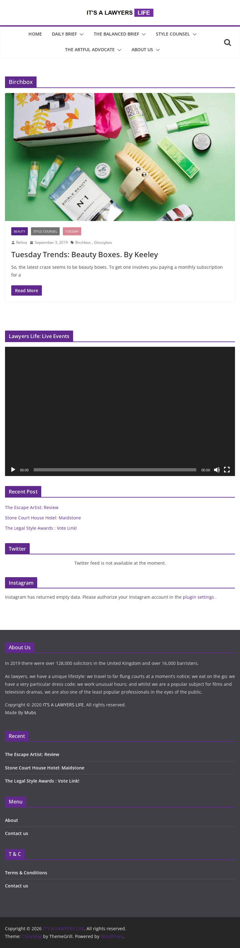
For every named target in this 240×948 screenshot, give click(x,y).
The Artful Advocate (90, 49)
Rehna (21, 242)
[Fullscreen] (227, 470)
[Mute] (217, 470)
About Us (142, 49)
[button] (80, 34)
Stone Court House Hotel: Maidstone (43, 518)
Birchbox (83, 242)
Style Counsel (173, 34)
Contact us (16, 833)
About (11, 820)
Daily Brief (64, 34)
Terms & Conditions (26, 873)
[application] (120, 411)
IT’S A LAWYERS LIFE (63, 705)
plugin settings (199, 597)
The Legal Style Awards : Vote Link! (41, 528)
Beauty (19, 231)
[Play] (13, 470)
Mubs (30, 712)
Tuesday (72, 231)
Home (35, 34)
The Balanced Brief (116, 34)
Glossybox (103, 242)
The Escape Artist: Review (31, 507)
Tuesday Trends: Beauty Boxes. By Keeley (84, 254)
